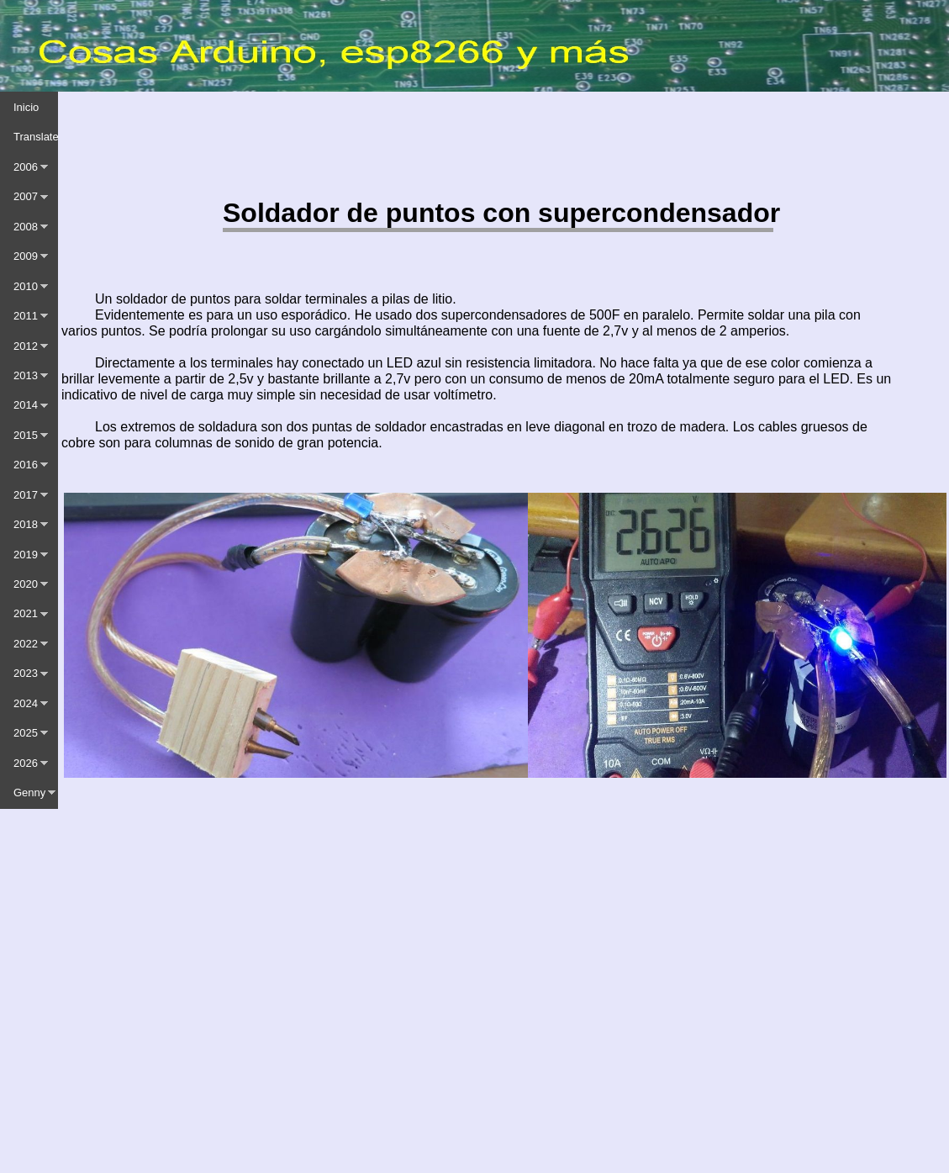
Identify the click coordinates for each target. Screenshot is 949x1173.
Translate (36, 136)
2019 (25, 554)
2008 (25, 226)
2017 (25, 495)
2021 (25, 613)
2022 (25, 643)
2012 (25, 346)
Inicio (26, 107)
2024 (25, 703)
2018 (25, 524)
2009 (25, 256)
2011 (25, 315)
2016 (25, 464)
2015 (25, 435)
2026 (25, 763)
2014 (25, 405)
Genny (29, 792)
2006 (25, 167)
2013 (25, 375)
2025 (25, 733)
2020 (25, 584)
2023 (25, 673)
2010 (25, 286)
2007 (25, 196)
